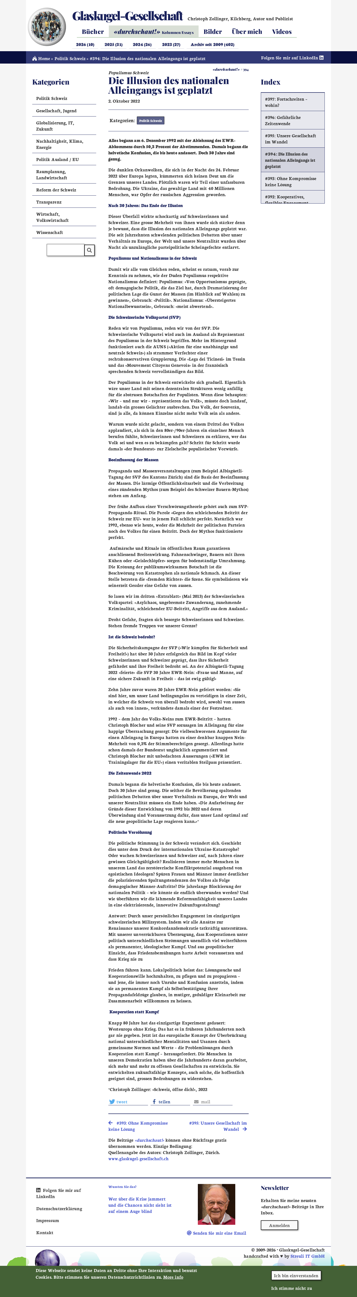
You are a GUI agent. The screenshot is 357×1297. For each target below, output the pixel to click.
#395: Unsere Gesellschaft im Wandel (290, 140)
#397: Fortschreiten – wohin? (286, 103)
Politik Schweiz (70, 60)
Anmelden (279, 1226)
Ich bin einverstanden (296, 1276)
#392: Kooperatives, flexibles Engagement (286, 201)
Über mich (247, 31)
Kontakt (44, 1233)
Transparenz (48, 203)
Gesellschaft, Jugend (56, 112)
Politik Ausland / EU (57, 161)
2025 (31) (113, 44)
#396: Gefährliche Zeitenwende (283, 122)
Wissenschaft (49, 234)
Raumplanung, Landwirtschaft (51, 176)
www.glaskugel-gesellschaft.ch (138, 1159)
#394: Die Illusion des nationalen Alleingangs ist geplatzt (290, 161)
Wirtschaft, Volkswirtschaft (52, 218)
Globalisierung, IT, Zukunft (55, 127)
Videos (282, 31)
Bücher (93, 31)
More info (173, 1277)
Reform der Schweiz (56, 191)
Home (41, 60)
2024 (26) (142, 44)
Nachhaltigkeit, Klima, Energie (59, 145)
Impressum (47, 1221)
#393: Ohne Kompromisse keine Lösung (290, 183)
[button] (128, 1102)
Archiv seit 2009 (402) (212, 44)
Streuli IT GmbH (308, 1257)
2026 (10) (85, 44)
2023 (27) (171, 44)
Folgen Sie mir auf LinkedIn (293, 59)
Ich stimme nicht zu (291, 1288)
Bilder (213, 31)
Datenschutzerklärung (58, 1209)
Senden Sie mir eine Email (216, 1234)
